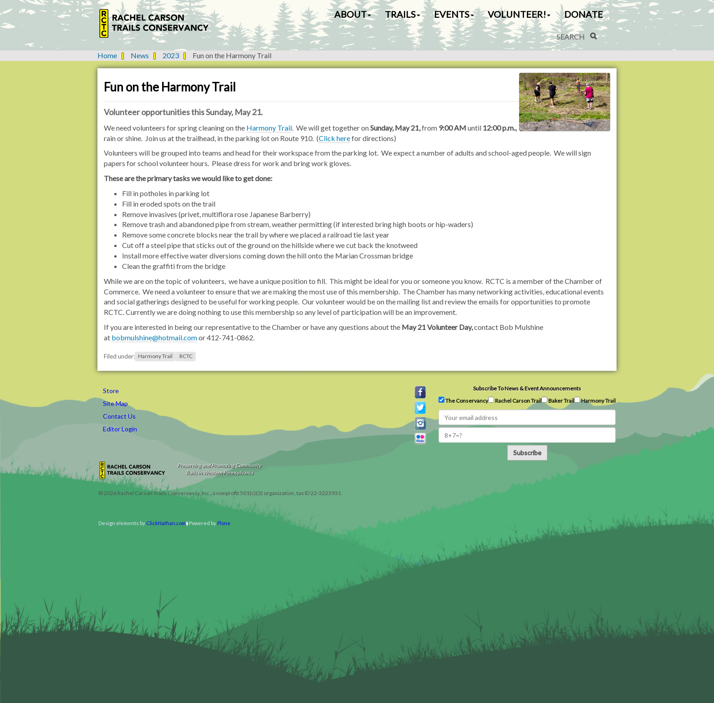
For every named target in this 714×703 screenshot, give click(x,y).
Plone (223, 523)
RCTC (186, 356)
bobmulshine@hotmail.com (154, 337)
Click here (334, 138)
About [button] (352, 14)
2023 (171, 55)
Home (107, 55)
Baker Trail (557, 400)
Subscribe (527, 452)
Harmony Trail (269, 127)
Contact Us (119, 416)
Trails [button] (402, 14)
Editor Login (120, 429)
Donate (583, 14)
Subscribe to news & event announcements (527, 388)
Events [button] (454, 14)
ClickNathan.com (166, 523)
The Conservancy (463, 400)
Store (111, 390)
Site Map (115, 403)
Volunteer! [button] (519, 14)
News (140, 55)
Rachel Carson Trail (514, 400)
